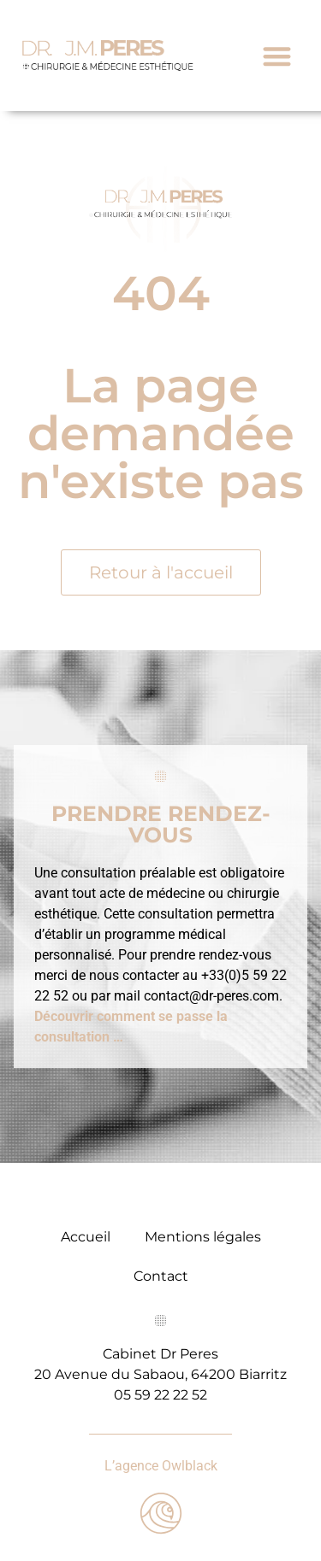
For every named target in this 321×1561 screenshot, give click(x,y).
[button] (277, 56)
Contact (161, 1276)
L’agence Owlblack (160, 1466)
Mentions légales (203, 1237)
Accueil (85, 1237)
